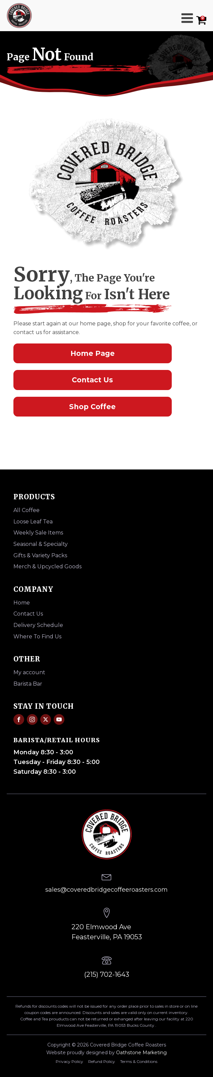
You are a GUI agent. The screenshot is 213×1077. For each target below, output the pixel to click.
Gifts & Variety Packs (40, 555)
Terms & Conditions (138, 1061)
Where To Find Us (37, 636)
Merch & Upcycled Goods (47, 566)
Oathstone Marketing (141, 1053)
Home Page (92, 353)
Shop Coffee (92, 406)
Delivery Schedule (38, 625)
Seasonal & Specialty (40, 544)
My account (29, 672)
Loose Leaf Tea (33, 521)
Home (21, 602)
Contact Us (92, 380)
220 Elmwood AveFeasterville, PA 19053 (106, 932)
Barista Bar (27, 684)
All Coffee (26, 510)
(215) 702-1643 (106, 974)
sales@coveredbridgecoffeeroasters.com (106, 889)
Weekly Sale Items (38, 532)
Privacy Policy (69, 1061)
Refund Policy (101, 1061)
